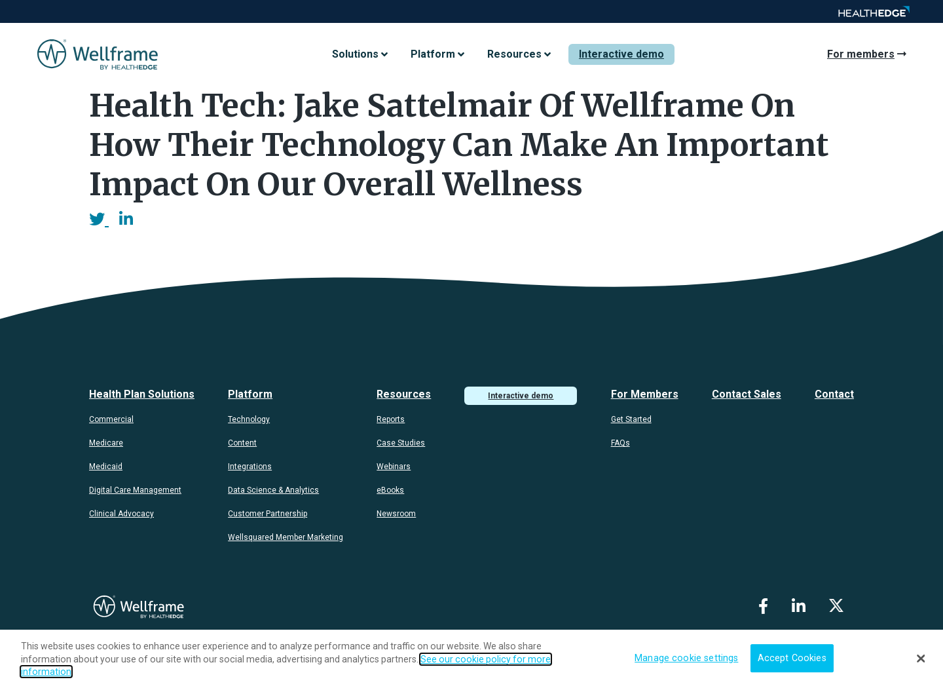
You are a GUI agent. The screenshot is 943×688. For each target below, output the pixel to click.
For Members (644, 394)
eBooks (390, 490)
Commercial (111, 419)
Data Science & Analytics (273, 490)
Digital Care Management (135, 490)
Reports (391, 419)
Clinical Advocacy (121, 513)
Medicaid (105, 466)
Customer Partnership (267, 513)
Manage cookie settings (686, 658)
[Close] (921, 658)
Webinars (394, 466)
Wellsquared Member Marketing (285, 537)
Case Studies (401, 443)
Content (242, 443)
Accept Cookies (792, 658)
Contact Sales (746, 394)
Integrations (250, 466)
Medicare (106, 443)
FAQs (620, 443)
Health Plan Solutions (141, 394)
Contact (834, 394)
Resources (404, 394)
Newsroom (396, 513)
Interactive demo (621, 54)
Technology (249, 419)
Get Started (631, 419)
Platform (250, 394)
